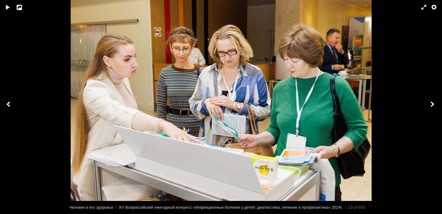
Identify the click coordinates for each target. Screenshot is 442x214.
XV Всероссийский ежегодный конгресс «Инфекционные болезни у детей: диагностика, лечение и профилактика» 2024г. (230, 207)
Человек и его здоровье (91, 207)
